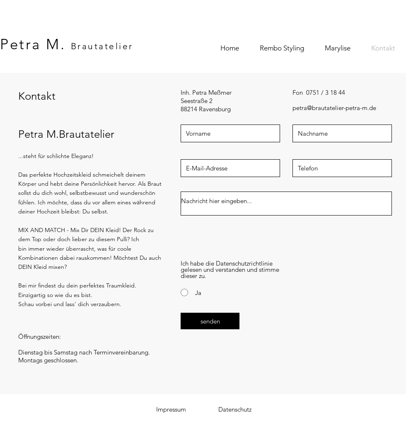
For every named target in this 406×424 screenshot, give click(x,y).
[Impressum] (171, 409)
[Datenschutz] (234, 409)
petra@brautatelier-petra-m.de (334, 108)
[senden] (210, 321)
